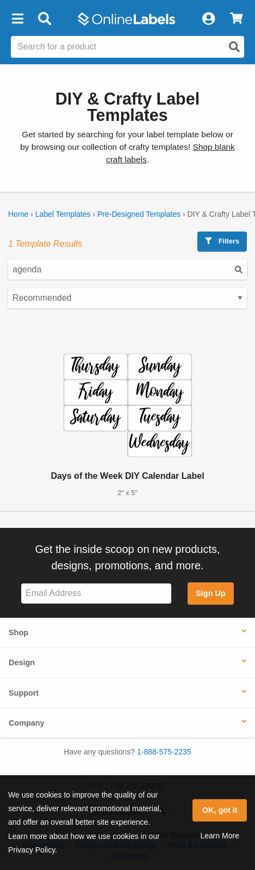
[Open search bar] (44, 19)
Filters (222, 241)
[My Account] (208, 19)
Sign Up (210, 593)
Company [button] (27, 723)
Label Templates (63, 214)
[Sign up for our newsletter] (96, 593)
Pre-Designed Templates (139, 214)
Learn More (219, 835)
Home (18, 214)
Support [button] (24, 693)
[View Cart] (236, 19)
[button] (17, 19)
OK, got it (220, 810)
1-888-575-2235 (164, 751)
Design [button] (22, 662)
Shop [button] (18, 632)
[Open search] (234, 47)
